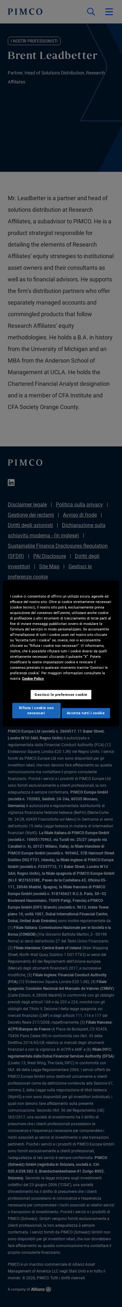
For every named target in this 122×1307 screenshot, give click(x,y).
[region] (61, 653)
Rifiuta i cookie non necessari (36, 710)
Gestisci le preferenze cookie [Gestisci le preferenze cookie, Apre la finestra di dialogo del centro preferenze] (61, 694)
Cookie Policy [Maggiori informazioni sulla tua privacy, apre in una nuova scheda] (33, 678)
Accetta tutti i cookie (86, 713)
